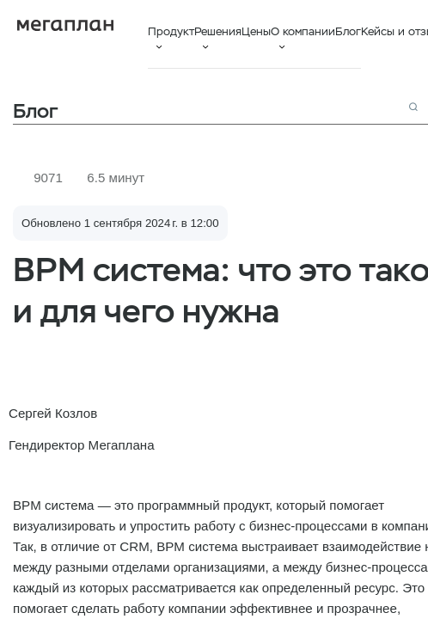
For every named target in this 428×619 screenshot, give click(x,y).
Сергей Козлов (53, 413)
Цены (256, 31)
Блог (348, 31)
